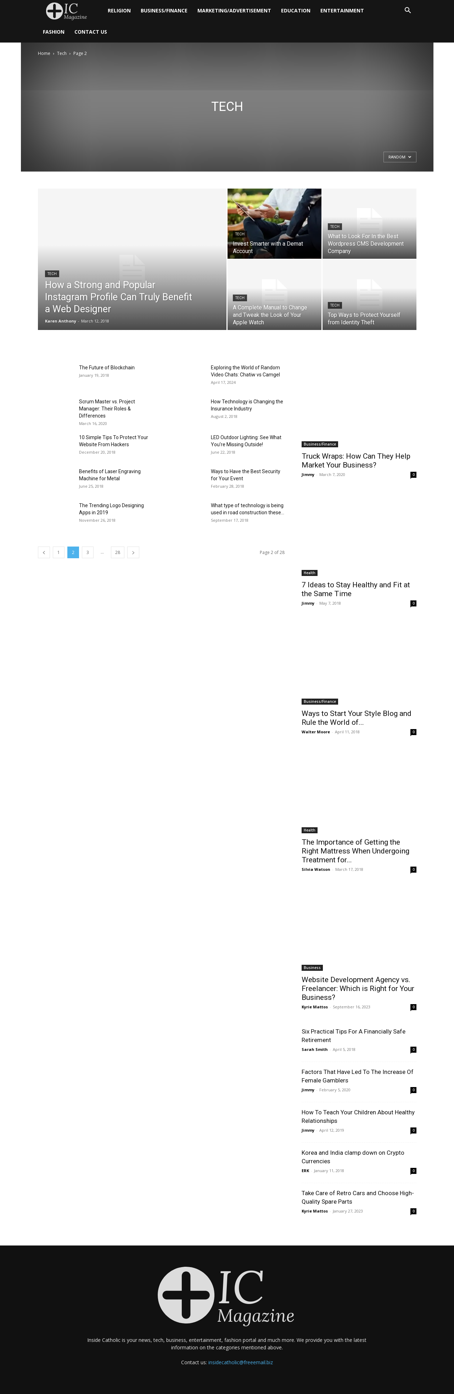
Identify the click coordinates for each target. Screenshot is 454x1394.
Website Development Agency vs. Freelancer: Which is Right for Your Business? (358, 988)
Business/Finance (164, 10)
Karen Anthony (60, 321)
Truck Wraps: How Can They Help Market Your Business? (356, 460)
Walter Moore (316, 731)
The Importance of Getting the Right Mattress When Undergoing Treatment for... (355, 851)
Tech (62, 53)
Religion (119, 10)
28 (117, 552)
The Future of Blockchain (107, 367)
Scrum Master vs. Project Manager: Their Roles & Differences (107, 409)
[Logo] (70, 11)
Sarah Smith (315, 1049)
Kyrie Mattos (315, 1006)
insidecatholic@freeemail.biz (240, 1362)
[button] (407, 11)
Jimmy (308, 474)
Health (309, 572)
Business (312, 967)
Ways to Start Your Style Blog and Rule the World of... (356, 718)
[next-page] (133, 552)
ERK (305, 1170)
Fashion (54, 31)
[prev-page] (44, 552)
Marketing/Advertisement (234, 10)
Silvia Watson (316, 869)
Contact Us (90, 31)
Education (295, 10)
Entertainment (342, 10)
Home (44, 53)
